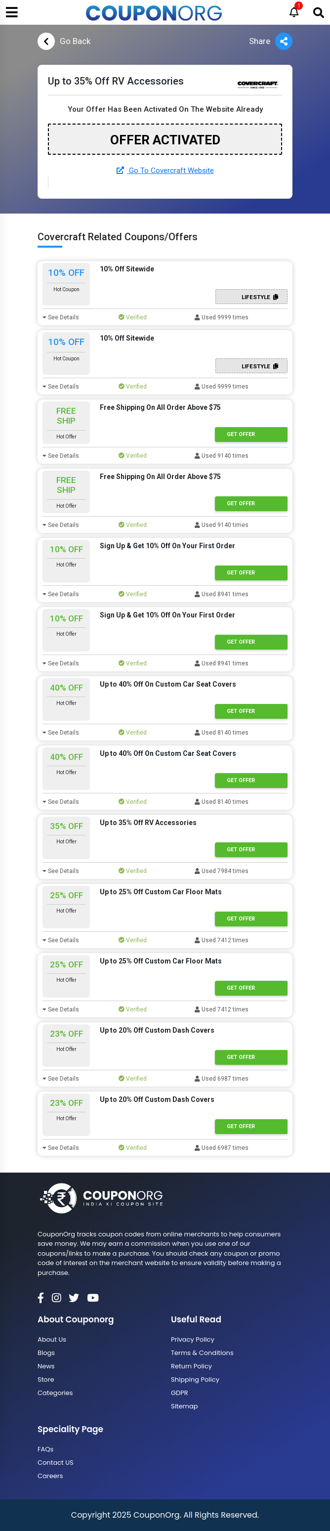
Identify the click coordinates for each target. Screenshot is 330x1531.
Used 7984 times (221, 871)
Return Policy (191, 1366)
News (46, 1366)
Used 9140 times (221, 455)
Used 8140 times (221, 732)
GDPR (179, 1393)
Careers (50, 1476)
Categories (55, 1393)
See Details (60, 317)
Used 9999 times (221, 317)
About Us (52, 1339)
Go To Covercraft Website (165, 170)
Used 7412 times (221, 940)
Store (46, 1379)
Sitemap (184, 1406)
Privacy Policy (192, 1339)
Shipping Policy (195, 1379)
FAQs (45, 1449)
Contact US (56, 1462)
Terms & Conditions (202, 1352)
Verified (133, 317)
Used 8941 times (221, 594)
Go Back (64, 41)
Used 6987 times (221, 1078)
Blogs (46, 1352)
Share (270, 41)
